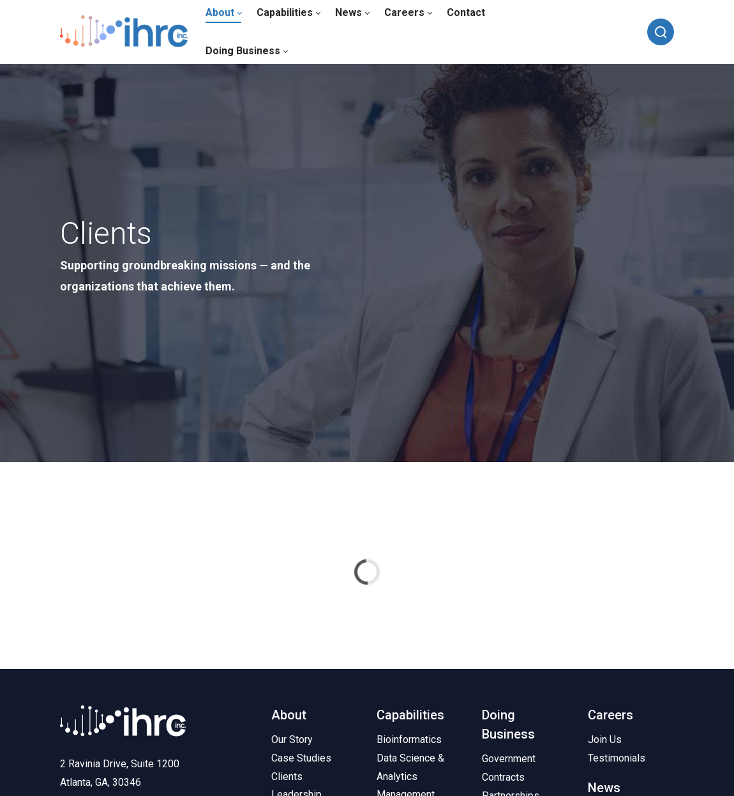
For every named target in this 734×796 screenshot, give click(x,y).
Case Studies (301, 758)
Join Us (605, 739)
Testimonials (616, 758)
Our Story (292, 739)
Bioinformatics (409, 739)
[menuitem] (246, 51)
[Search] (660, 32)
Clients (287, 776)
